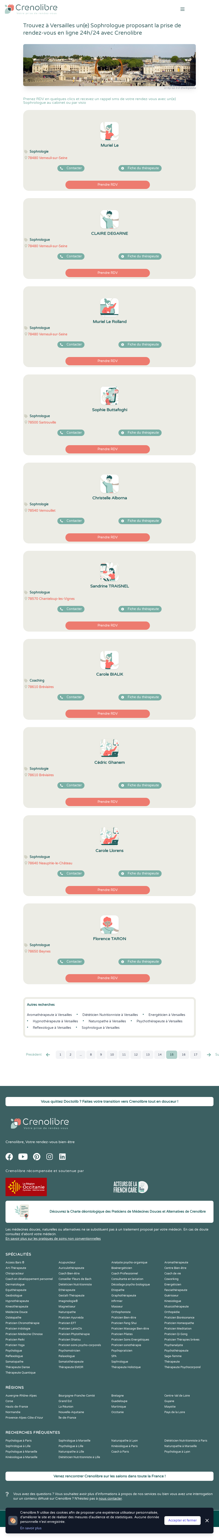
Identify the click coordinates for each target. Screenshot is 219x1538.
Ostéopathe (13, 1317)
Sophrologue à (101, 1028)
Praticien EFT (67, 1323)
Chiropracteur (15, 1273)
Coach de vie (172, 1273)
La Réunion (66, 1406)
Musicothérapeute (176, 1306)
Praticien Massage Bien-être (130, 1328)
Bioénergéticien (121, 1268)
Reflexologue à (52, 1028)
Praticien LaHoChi (70, 1328)
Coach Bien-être (69, 1273)
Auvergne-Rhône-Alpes (21, 1395)
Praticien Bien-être (123, 1317)
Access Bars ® (15, 1262)
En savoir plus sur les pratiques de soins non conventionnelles (53, 1239)
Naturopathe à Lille (71, 1451)
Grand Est (65, 1401)
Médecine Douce (17, 1312)
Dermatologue (15, 1284)
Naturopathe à (107, 1021)
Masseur (117, 1306)
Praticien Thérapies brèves (181, 1339)
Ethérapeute (67, 1290)
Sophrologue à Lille (18, 1446)
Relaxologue (67, 1356)
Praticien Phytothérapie (74, 1334)
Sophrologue (119, 1361)
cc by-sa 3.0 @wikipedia (180, 88)
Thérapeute (172, 1361)
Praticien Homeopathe (179, 1323)
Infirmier (117, 1301)
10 (112, 1054)
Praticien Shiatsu (70, 1339)
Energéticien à (167, 1015)
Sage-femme (173, 1356)
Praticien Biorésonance (179, 1317)
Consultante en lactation (127, 1279)
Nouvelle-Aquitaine (71, 1412)
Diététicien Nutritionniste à (110, 1015)
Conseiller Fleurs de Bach (75, 1279)
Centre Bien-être (175, 1268)
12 (136, 1054)
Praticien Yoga (15, 1345)
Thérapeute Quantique (21, 1372)
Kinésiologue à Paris (124, 1446)
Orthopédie (172, 1312)
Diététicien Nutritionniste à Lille (79, 1457)
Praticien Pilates (122, 1334)
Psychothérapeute (176, 1350)
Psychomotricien (69, 1350)
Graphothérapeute (123, 1295)
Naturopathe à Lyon (124, 1440)
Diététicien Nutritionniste (75, 1284)
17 (195, 1054)
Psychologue (14, 1350)
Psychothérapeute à (159, 1021)
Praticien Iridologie (18, 1328)
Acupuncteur (67, 1262)
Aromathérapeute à (49, 1015)
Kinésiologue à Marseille (21, 1457)
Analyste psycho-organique (129, 1262)
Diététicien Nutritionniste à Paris (185, 1440)
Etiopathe (117, 1290)
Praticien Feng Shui (124, 1323)
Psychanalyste (173, 1345)
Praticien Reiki (15, 1339)
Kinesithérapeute (17, 1306)
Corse (9, 1401)
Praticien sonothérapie (126, 1345)
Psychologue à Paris (19, 1440)
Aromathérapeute (176, 1262)
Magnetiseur (67, 1306)
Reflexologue (14, 1356)
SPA (114, 1356)
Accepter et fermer (182, 1520)
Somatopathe (14, 1361)
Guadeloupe (119, 1401)
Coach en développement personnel (29, 1279)
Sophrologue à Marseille (74, 1440)
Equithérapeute (16, 1290)
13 (148, 1054)
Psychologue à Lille (71, 1446)
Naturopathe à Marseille (180, 1446)
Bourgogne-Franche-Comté (77, 1395)
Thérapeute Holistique (126, 1367)
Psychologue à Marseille (21, 1451)
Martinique (118, 1406)
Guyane (169, 1401)
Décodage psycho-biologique (130, 1284)
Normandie (13, 1412)
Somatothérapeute (71, 1361)
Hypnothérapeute (17, 1301)
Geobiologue (14, 1295)
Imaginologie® (68, 1301)
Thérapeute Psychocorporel (182, 1367)
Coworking (171, 1279)
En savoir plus (31, 1528)
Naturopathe (67, 1312)
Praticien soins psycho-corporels (80, 1345)
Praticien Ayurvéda (71, 1317)
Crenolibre (15, 1142)
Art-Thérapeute (16, 1268)
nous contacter (110, 1499)
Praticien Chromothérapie (22, 1323)
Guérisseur (171, 1295)
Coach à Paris (120, 1451)
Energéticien (172, 1284)
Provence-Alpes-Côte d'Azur (24, 1417)
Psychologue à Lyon (177, 1451)
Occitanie (117, 1412)
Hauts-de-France (17, 1406)
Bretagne (117, 1395)
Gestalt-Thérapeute (71, 1295)
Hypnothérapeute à (55, 1021)
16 (183, 1054)
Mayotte (170, 1406)
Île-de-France (67, 1417)
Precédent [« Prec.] (38, 1054)
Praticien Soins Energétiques (130, 1339)
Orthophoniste (121, 1312)
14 (160, 1054)
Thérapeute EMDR (71, 1367)
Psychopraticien (121, 1350)
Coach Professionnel (124, 1273)
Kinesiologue (172, 1301)
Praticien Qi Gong (176, 1334)
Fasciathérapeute (175, 1290)
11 (124, 1054)
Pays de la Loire (174, 1412)
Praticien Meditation (177, 1328)
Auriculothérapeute (71, 1268)
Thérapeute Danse (18, 1367)
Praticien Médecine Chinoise (24, 1334)
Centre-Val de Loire (177, 1395)
